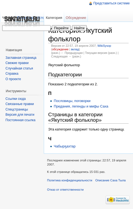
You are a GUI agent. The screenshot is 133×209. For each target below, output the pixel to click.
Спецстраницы (16, 109)
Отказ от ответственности (65, 189)
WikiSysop (104, 45)
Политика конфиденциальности (69, 180)
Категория (54, 18)
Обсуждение (76, 18)
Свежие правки (16, 63)
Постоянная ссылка (20, 120)
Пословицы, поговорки (72, 101)
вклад (75, 49)
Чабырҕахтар (65, 146)
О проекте (13, 79)
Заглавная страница (20, 58)
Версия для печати (19, 115)
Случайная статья (19, 68)
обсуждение (60, 49)
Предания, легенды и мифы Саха (81, 106)
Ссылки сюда (15, 99)
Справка (11, 74)
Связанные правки (19, 104)
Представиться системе (111, 3)
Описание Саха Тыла (110, 180)
